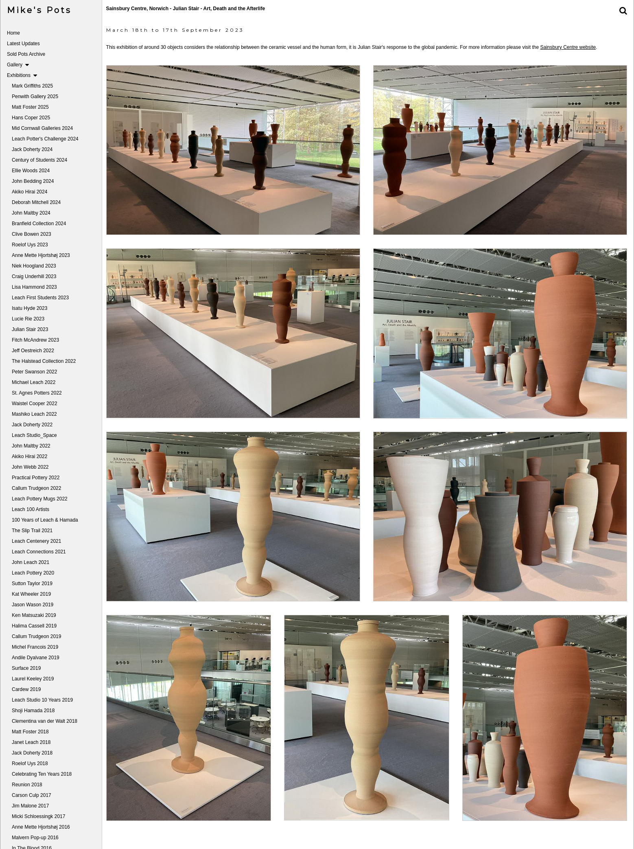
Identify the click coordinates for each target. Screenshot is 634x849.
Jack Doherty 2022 (32, 425)
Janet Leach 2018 (31, 742)
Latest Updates (23, 43)
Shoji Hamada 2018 (33, 710)
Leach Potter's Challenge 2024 (45, 139)
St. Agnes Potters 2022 (37, 393)
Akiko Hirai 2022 (29, 456)
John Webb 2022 (30, 467)
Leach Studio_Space (34, 435)
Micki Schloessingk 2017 (38, 816)
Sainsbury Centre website (571, 47)
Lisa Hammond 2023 (34, 287)
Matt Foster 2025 (30, 107)
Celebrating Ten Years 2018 (42, 774)
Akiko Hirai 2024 (29, 192)
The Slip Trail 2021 (32, 530)
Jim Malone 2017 (30, 806)
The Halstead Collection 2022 (44, 361)
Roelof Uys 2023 (30, 245)
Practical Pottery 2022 (35, 477)
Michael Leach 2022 (33, 382)
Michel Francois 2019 (35, 647)
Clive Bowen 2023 (31, 234)
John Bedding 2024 (33, 181)
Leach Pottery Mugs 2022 (40, 499)
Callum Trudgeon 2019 (36, 636)
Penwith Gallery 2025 (35, 96)
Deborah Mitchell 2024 (36, 202)
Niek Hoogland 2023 (34, 266)
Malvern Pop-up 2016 (35, 837)
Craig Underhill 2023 (34, 276)
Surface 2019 (26, 668)
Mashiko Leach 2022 (34, 414)
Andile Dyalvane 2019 (35, 657)
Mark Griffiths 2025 (32, 86)
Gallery (18, 65)
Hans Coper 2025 (31, 118)
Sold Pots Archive (26, 54)
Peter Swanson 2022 (34, 372)
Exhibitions (22, 75)
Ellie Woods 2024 (31, 170)
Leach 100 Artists (30, 509)
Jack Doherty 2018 (32, 753)
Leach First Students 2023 (40, 298)
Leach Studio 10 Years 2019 (42, 700)
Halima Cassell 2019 (34, 626)
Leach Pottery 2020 (33, 573)
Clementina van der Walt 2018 (44, 721)
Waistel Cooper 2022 (34, 403)
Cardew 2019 (26, 689)
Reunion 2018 (27, 785)
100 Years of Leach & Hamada (45, 520)
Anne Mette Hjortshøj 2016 (41, 827)
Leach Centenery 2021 (36, 541)
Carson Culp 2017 (31, 795)
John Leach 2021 (30, 562)
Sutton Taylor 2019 (32, 583)
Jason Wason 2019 (32, 605)
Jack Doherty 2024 (32, 149)
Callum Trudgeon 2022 (36, 488)
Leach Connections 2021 (39, 552)
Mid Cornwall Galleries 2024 (42, 128)
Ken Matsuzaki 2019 (34, 615)
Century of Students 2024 (39, 160)
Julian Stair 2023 (30, 329)
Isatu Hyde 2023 (29, 308)
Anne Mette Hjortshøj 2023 (41, 255)
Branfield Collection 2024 (39, 223)
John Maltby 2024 (31, 213)
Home (13, 33)
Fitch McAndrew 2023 (35, 340)
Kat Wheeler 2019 (31, 594)
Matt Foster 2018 (30, 732)
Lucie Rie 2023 (28, 319)
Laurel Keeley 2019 (33, 679)
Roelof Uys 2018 (30, 763)
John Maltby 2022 (31, 446)
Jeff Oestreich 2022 (33, 350)
